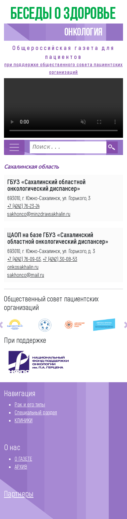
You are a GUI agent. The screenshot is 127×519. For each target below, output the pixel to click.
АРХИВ (21, 466)
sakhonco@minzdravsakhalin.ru (38, 214)
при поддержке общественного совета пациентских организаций (63, 68)
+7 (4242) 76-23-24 (23, 206)
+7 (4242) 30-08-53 (60, 259)
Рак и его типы (30, 404)
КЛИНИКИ (23, 420)
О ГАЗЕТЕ (23, 458)
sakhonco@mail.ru (25, 275)
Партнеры (18, 493)
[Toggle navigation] (14, 147)
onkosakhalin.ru (22, 267)
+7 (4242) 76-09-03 (24, 259)
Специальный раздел (36, 412)
